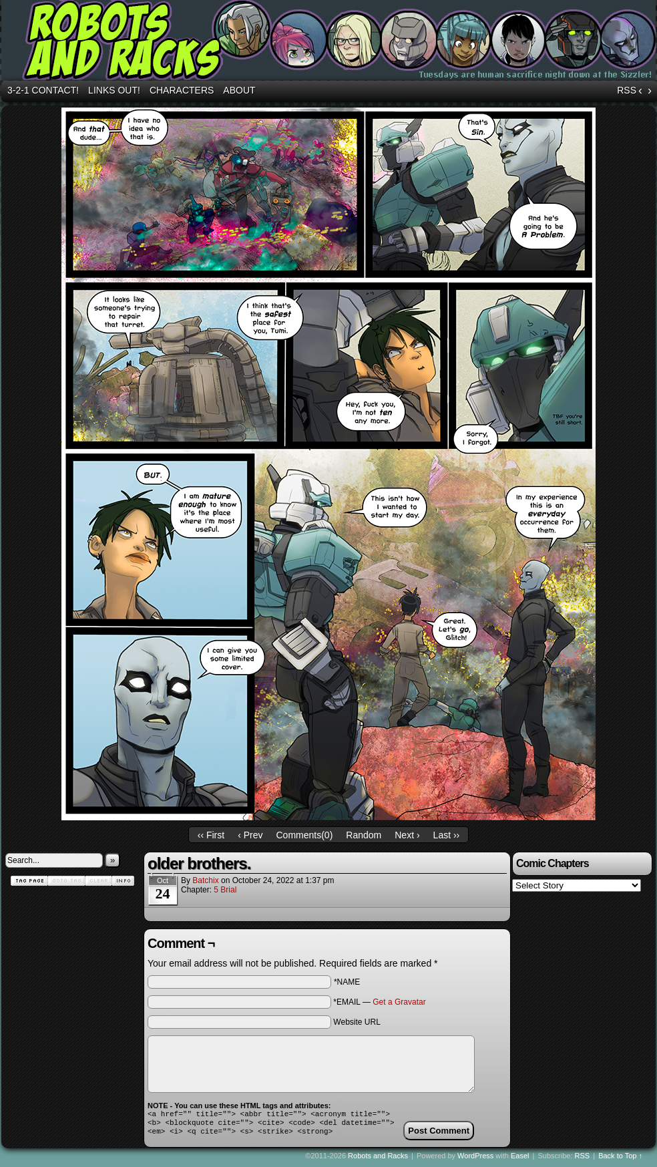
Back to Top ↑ (620, 1160)
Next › (407, 835)
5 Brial (225, 889)
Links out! (114, 90)
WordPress (475, 1160)
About (239, 90)
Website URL (356, 1022)
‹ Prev (250, 835)
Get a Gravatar (399, 1002)
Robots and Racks (378, 1160)
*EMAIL (379, 1002)
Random (363, 835)
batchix (205, 880)
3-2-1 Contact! (43, 90)
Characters (182, 90)
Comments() (304, 835)
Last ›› (446, 835)
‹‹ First (211, 835)
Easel (520, 1160)
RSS (626, 90)
